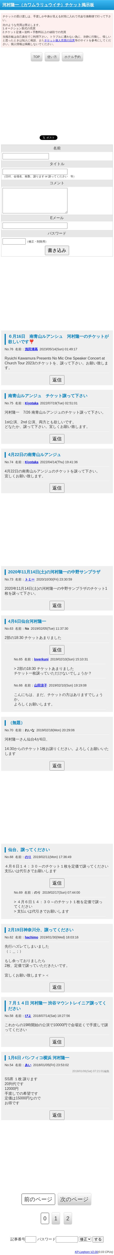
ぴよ (28, 1016)
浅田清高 (31, 349)
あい (28, 1065)
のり (28, 857)
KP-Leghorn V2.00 (86, 1252)
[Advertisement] (57, 98)
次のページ (74, 1199)
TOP (36, 57)
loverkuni (41, 659)
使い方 (52, 57)
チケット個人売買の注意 (59, 40)
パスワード (57, 1239)
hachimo (31, 937)
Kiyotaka (31, 403)
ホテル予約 (72, 57)
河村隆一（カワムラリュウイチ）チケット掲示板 (48, 5)
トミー (30, 579)
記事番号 (23, 1239)
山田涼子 (40, 685)
